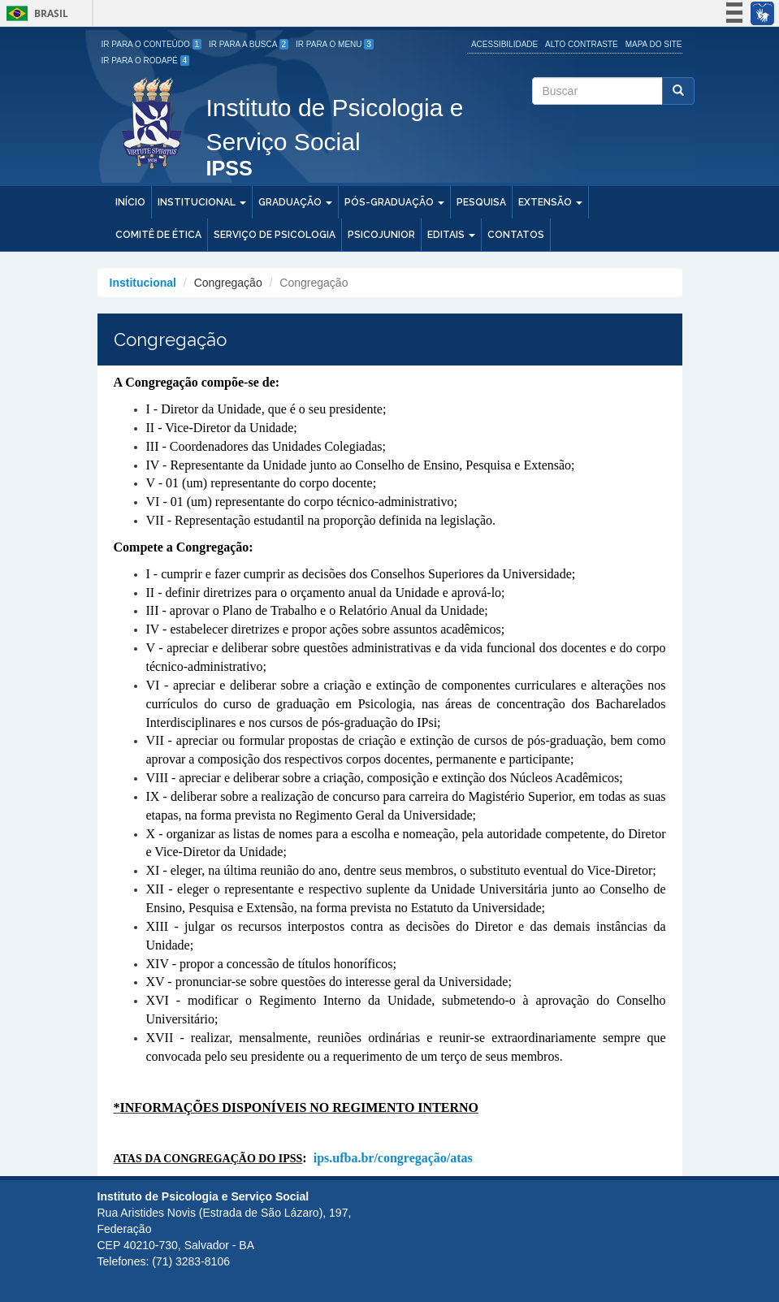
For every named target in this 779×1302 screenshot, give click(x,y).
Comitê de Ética (158, 234)
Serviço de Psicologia (274, 234)
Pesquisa (481, 202)
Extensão (550, 202)
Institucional (202, 202)
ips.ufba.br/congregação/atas (393, 1158)
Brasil (34, 13)
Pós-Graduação (394, 202)
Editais (451, 234)
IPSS (229, 169)
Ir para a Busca (248, 44)
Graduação (295, 202)
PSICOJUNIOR (381, 234)
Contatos (515, 234)
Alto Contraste (581, 44)
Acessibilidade (504, 44)
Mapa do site (653, 44)
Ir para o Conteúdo (152, 44)
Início (130, 202)
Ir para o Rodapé (146, 60)
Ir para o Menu (335, 44)
